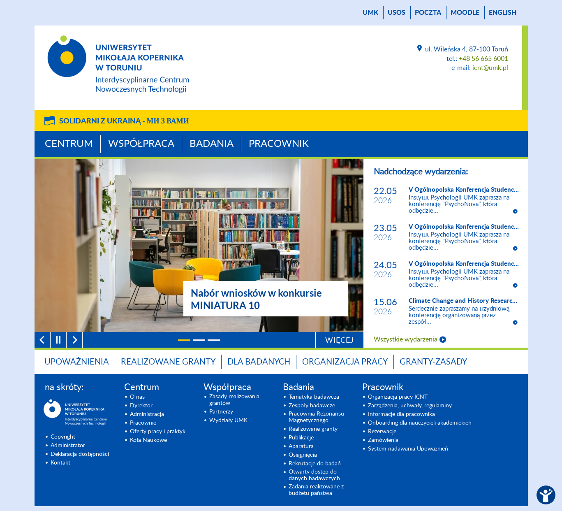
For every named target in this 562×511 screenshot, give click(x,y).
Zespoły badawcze (312, 406)
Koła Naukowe (148, 440)
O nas (137, 397)
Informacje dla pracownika (401, 414)
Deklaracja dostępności (80, 454)
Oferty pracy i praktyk (157, 431)
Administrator (68, 445)
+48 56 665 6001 (483, 59)
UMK (370, 12)
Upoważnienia (76, 362)
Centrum (69, 144)
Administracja (147, 414)
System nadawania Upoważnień (408, 449)
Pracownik (279, 144)
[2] (199, 340)
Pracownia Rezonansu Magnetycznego (316, 417)
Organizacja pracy (345, 362)
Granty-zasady (433, 362)
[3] (214, 340)
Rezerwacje (382, 431)
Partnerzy (221, 412)
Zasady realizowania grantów (234, 400)
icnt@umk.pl (490, 68)
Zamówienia (383, 440)
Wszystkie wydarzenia (405, 339)
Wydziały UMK (228, 420)
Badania (212, 144)
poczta (428, 12)
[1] (184, 340)
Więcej (339, 340)
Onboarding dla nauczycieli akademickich (420, 423)
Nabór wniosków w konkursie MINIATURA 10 (256, 299)
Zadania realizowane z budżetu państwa (316, 490)
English (502, 12)
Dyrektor (141, 406)
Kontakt (60, 463)
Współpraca (141, 144)
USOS (396, 12)
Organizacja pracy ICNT (398, 397)
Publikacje (301, 438)
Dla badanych (258, 362)
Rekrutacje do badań (315, 464)
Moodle (465, 12)
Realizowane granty (168, 362)
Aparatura (301, 446)
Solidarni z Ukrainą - (124, 121)
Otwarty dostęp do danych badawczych (314, 475)
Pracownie (143, 423)
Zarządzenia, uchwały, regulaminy (410, 406)
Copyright (63, 437)
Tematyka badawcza (314, 397)
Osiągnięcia (303, 455)
